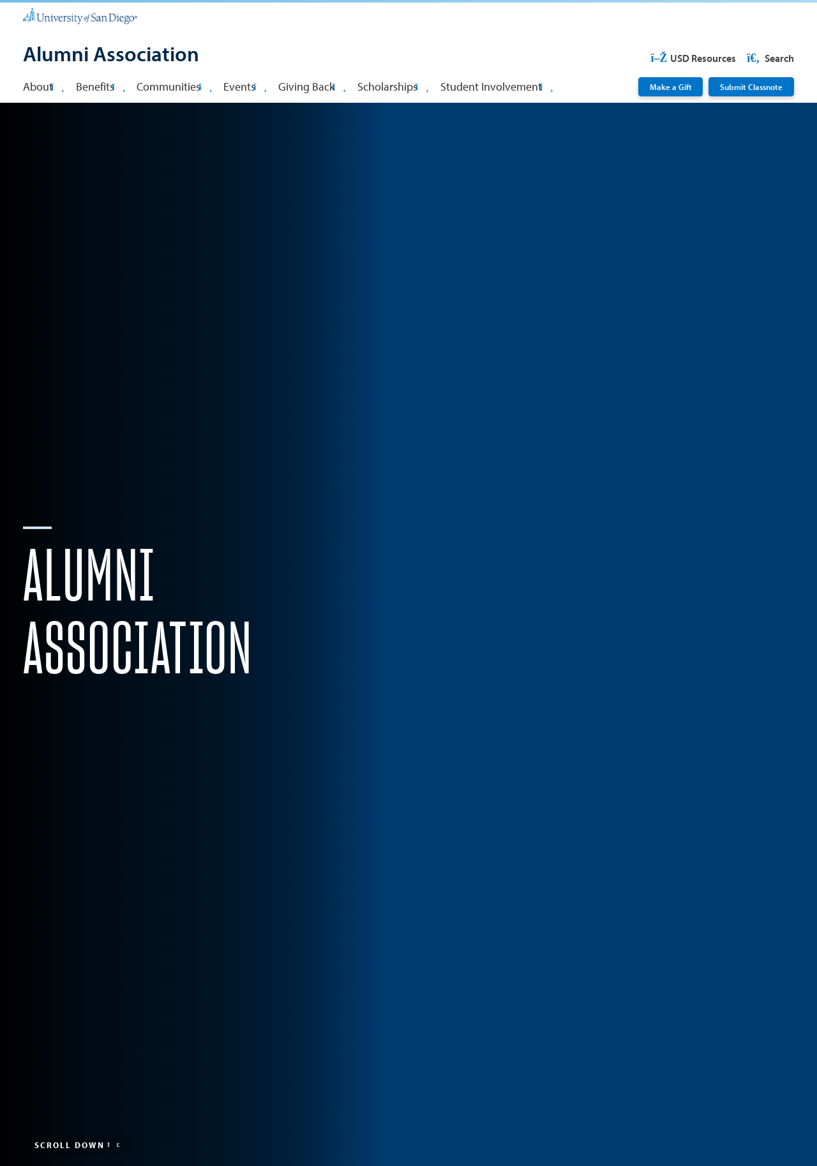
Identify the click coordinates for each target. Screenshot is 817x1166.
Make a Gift (671, 86)
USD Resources (693, 58)
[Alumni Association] (111, 55)
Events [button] (245, 86)
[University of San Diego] (80, 15)
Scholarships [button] (393, 86)
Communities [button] (174, 86)
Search (769, 58)
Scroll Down (77, 1144)
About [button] (43, 86)
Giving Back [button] (312, 86)
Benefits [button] (101, 86)
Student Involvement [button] (496, 86)
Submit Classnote (751, 86)
